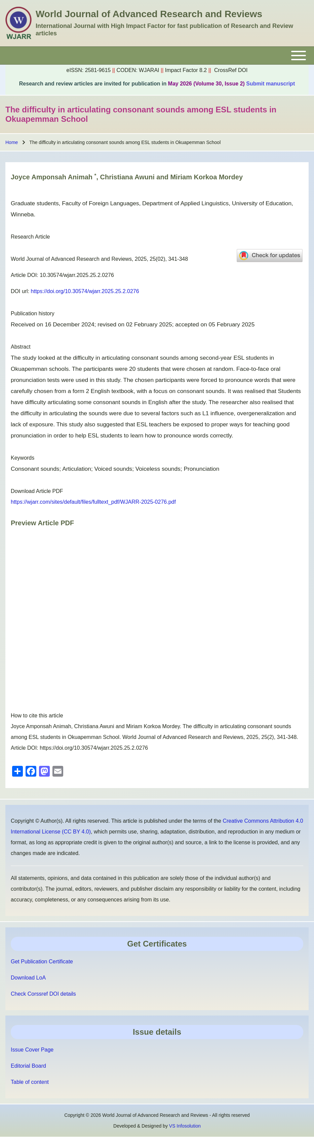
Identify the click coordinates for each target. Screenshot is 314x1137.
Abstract (21, 347)
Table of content (30, 1082)
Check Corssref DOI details (43, 994)
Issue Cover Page (32, 1050)
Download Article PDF (37, 491)
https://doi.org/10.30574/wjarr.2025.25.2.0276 (85, 291)
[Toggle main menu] (157, 55)
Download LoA (28, 978)
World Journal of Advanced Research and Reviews (149, 14)
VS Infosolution (185, 1126)
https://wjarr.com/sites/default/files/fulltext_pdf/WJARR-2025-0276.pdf (93, 502)
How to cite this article (37, 715)
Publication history (32, 313)
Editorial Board (28, 1066)
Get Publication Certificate (42, 961)
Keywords (22, 458)
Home (11, 142)
